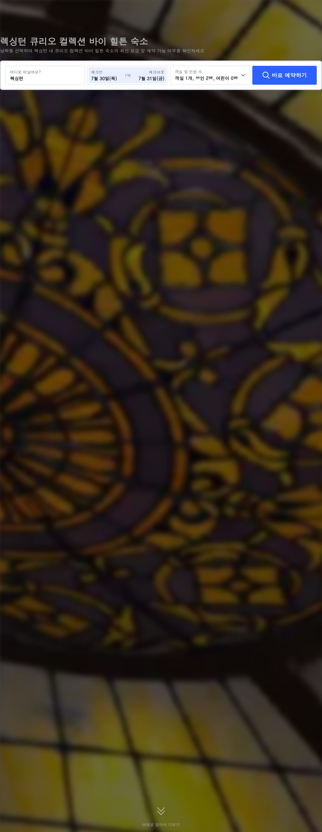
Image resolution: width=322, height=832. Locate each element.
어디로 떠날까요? (25, 71)
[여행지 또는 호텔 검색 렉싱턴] (45, 75)
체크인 (97, 71)
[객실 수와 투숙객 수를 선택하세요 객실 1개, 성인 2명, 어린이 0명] (210, 75)
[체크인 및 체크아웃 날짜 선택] (108, 75)
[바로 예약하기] (284, 75)
